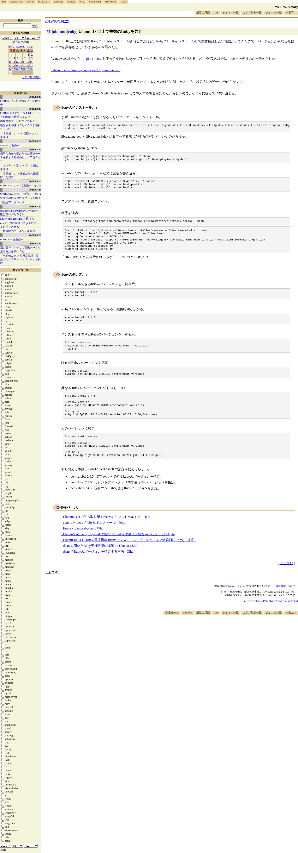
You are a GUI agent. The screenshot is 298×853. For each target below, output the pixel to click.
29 (27, 69)
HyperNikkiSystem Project (283, 624)
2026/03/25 (35, 189)
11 (13, 61)
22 (27, 65)
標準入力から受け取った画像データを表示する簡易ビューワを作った (20, 157)
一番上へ (291, 636)
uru (99, 58)
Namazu (232, 609)
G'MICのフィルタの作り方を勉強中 (20, 102)
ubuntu (59, 31)
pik (88, 58)
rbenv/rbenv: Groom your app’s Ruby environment (86, 70)
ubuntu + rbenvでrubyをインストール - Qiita (94, 546)
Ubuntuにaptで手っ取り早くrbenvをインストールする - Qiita (106, 540)
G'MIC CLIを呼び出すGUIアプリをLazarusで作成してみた (19, 114)
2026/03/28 (35, 141)
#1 (49, 31)
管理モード (172, 636)
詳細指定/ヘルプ (285, 609)
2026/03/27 (35, 149)
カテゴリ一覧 (21, 269)
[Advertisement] (222, 650)
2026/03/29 (35, 108)
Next (29, 46)
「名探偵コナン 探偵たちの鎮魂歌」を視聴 (19, 175)
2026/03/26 (35, 181)
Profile (30, 1)
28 (24, 69)
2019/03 (20, 46)
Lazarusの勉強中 (9, 145)
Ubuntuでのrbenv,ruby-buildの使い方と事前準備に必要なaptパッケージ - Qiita (119, 557)
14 (24, 61)
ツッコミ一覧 (274, 12)
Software (58, 1)
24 (10, 69)
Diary (123, 1)
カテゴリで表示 (31, 77)
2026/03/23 (35, 235)
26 (17, 69)
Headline (187, 636)
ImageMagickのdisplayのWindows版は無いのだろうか (19, 212)
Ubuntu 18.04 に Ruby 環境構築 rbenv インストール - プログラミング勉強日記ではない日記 (129, 563)
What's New (16, 1)
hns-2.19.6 (262, 624)
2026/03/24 (35, 206)
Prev (11, 46)
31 (10, 72)
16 (31, 61)
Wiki (81, 1)
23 (31, 65)
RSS (216, 12)
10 (10, 61)
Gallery (71, 1)
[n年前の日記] (82, 21)
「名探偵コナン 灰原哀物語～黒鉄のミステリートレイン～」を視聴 (20, 259)
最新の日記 (203, 12)
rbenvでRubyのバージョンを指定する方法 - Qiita (98, 575)
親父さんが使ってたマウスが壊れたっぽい (20, 127)
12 (17, 61)
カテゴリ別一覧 (252, 12)
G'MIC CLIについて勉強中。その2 (20, 193)
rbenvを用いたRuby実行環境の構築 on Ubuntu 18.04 (100, 569)
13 (20, 61)
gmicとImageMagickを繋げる (17, 218)
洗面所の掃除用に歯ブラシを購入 (20, 198)
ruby (72, 31)
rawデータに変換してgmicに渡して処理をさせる (19, 224)
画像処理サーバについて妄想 (17, 121)
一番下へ (291, 12)
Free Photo (111, 1)
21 (24, 65)
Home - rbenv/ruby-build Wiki (83, 552)
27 (20, 69)
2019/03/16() (57, 21)
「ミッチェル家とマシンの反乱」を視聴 (20, 167)
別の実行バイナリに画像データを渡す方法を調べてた (20, 249)
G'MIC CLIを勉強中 (11, 239)
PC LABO (44, 1)
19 (17, 65)
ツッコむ (286, 586)
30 (31, 69)
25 (13, 69)
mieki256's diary (286, 7)
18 (13, 65)
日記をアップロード (12, 202)
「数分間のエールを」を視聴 (17, 231)
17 (10, 65)
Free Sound (95, 1)
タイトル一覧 (230, 12)
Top (4, 1)
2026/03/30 (35, 96)
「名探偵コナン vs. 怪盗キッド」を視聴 (20, 135)
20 (20, 65)
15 (27, 61)
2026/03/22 (35, 243)
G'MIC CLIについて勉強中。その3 (20, 185)
